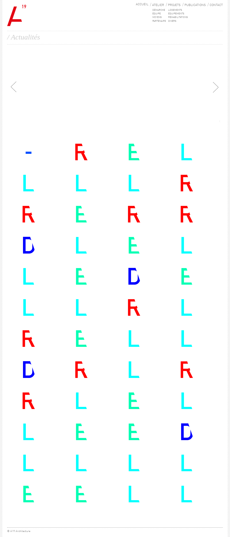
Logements (175, 10)
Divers (172, 21)
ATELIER (158, 5)
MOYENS (157, 17)
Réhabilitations (178, 17)
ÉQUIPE (156, 13)
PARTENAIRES (160, 21)
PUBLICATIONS (195, 5)
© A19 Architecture (18, 531)
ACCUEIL (142, 4)
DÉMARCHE (158, 10)
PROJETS (174, 5)
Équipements (176, 13)
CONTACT (216, 5)
